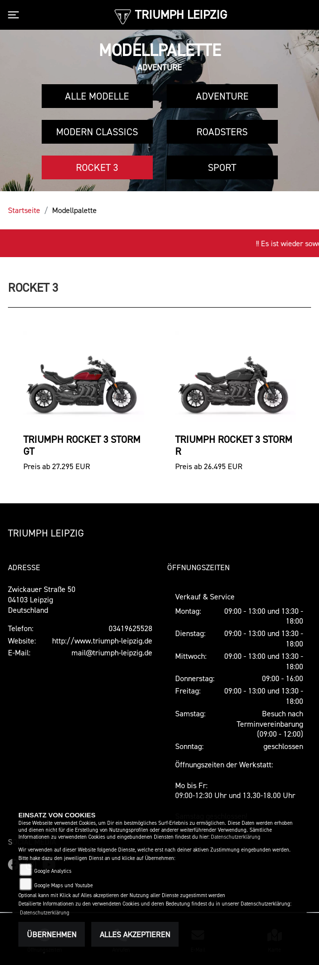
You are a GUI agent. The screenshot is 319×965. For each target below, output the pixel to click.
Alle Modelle (97, 96)
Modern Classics (97, 132)
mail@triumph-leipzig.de (111, 652)
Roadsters (222, 132)
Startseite (24, 210)
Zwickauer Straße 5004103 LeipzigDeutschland (41, 599)
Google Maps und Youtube (63, 885)
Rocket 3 (97, 167)
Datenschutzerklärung (235, 837)
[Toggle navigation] (15, 14)
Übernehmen (51, 934)
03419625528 (130, 628)
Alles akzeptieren (135, 934)
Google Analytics (52, 871)
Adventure (222, 96)
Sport (222, 167)
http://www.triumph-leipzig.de (102, 640)
